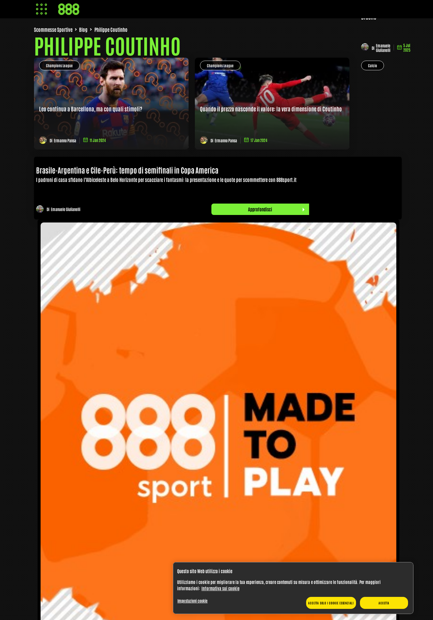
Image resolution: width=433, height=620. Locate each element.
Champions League (59, 65)
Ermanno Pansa (65, 140)
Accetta (384, 603)
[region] (293, 588)
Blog (83, 29)
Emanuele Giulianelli (383, 47)
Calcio (372, 65)
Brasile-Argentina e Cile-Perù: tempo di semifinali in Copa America (128, 169)
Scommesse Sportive (53, 29)
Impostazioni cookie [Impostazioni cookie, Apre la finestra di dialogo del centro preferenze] (192, 600)
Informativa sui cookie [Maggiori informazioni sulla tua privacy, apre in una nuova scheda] (220, 588)
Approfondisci (260, 209)
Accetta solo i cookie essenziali (331, 603)
